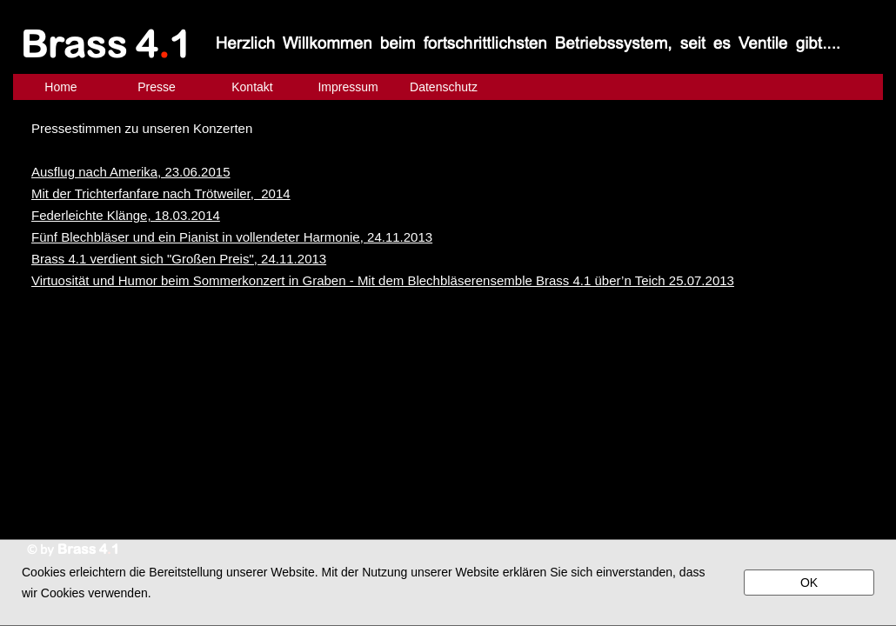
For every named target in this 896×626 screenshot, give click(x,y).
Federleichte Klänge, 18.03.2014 (125, 215)
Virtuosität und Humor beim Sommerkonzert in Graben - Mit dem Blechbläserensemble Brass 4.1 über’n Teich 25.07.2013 (382, 280)
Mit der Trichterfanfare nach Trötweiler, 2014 (161, 193)
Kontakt (251, 87)
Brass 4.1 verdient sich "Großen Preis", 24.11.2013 (178, 258)
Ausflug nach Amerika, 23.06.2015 (131, 171)
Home (60, 87)
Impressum (348, 87)
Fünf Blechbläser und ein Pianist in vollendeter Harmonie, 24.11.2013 (231, 237)
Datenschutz (444, 87)
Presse (156, 87)
